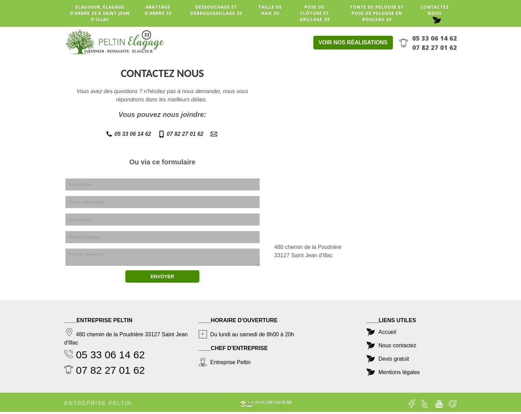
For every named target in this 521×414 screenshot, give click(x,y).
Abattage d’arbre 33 (158, 10)
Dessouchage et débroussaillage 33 (216, 10)
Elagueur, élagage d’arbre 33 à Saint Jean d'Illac (100, 13)
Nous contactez (397, 347)
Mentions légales (399, 374)
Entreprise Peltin (98, 405)
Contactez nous (434, 10)
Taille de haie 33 (270, 10)
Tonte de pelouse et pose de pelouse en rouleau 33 (377, 13)
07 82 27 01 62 (434, 47)
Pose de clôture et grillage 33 (315, 13)
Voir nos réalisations (353, 42)
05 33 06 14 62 (434, 38)
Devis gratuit (393, 361)
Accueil (387, 334)
